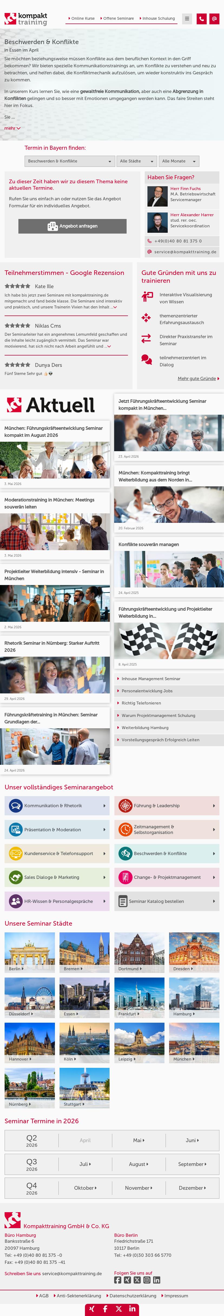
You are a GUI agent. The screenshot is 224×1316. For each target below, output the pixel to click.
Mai (138, 1140)
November (138, 1188)
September (192, 1164)
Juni (192, 1140)
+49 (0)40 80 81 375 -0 (37, 1255)
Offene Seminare (117, 18)
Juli (85, 1164)
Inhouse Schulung (157, 18)
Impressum (174, 1295)
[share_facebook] (105, 1310)
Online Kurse (81, 18)
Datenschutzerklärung (131, 1295)
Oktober (85, 1188)
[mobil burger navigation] (187, 19)
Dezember (192, 1188)
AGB (42, 1295)
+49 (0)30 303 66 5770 (147, 1255)
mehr (12, 128)
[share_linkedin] (132, 1310)
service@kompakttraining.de (72, 1273)
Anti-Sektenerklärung (77, 1295)
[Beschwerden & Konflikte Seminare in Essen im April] (202, 19)
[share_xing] (91, 1310)
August (138, 1164)
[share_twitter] (119, 1310)
